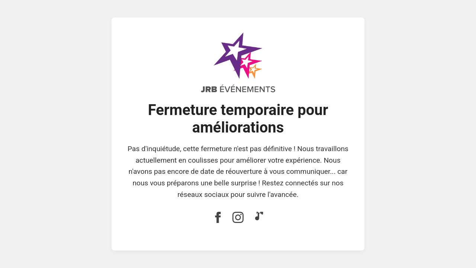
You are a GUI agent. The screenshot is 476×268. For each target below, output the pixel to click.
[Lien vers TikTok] (258, 218)
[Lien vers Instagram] (238, 218)
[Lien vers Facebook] (217, 218)
